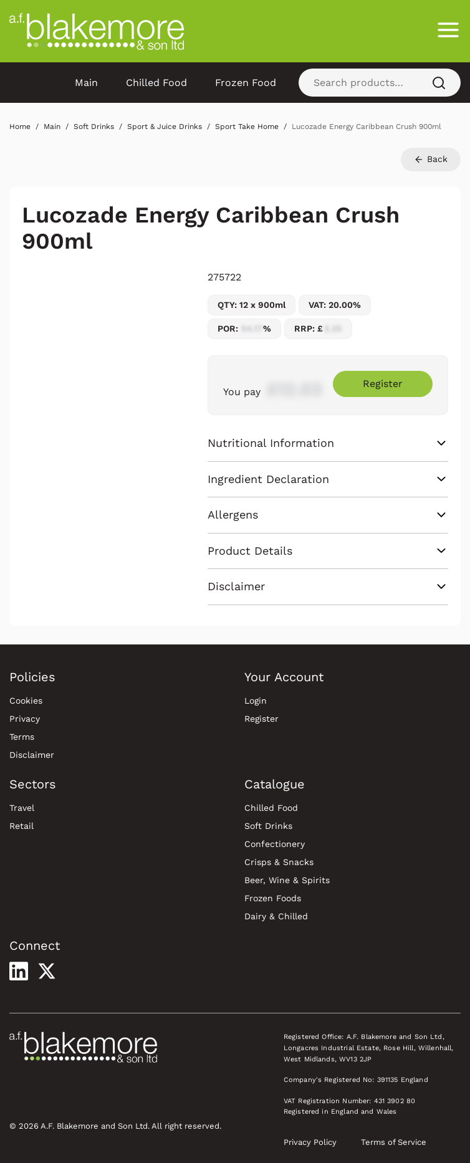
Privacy (24, 719)
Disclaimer (31, 755)
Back (431, 159)
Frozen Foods (272, 898)
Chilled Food (156, 83)
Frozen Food (245, 83)
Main (86, 83)
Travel (21, 808)
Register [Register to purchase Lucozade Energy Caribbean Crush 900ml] (383, 384)
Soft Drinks (268, 826)
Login (255, 701)
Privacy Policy (310, 1142)
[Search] (439, 83)
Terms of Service (393, 1142)
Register (261, 719)
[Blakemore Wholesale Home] (96, 31)
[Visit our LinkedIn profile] (18, 971)
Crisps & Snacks (279, 862)
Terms (21, 737)
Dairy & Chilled (276, 916)
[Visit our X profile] (46, 971)
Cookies (25, 701)
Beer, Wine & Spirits (287, 880)
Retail (21, 826)
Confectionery (274, 844)
